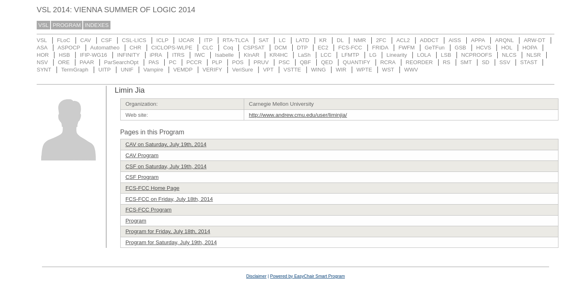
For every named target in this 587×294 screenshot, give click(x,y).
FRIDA (380, 48)
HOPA (529, 48)
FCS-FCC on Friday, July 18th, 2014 (169, 199)
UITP (104, 70)
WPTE (364, 70)
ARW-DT (534, 40)
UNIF (127, 70)
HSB (64, 55)
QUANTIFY (356, 62)
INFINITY (128, 55)
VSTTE (292, 70)
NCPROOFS (476, 55)
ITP (208, 40)
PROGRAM (67, 25)
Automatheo (104, 48)
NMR (360, 40)
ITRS (178, 55)
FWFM (406, 48)
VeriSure (242, 70)
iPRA (156, 55)
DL (340, 40)
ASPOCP (68, 48)
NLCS (509, 55)
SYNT (44, 70)
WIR (341, 70)
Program (136, 221)
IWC (199, 55)
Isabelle (224, 55)
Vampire (153, 70)
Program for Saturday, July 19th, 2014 (171, 242)
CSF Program (142, 177)
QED (327, 62)
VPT (268, 70)
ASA (42, 48)
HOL (506, 48)
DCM (280, 48)
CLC (207, 48)
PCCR (194, 62)
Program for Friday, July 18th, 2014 (168, 231)
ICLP (162, 40)
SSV (504, 62)
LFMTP (351, 55)
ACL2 (403, 40)
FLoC (64, 40)
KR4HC (278, 55)
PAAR (86, 62)
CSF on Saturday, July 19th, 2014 (166, 166)
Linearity (396, 55)
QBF (305, 62)
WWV (411, 70)
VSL (43, 25)
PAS (153, 62)
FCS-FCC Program (149, 210)
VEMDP (182, 70)
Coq (228, 48)
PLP (217, 62)
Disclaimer (256, 276)
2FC (381, 40)
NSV (42, 62)
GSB (460, 48)
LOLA (424, 55)
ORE (64, 62)
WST (388, 70)
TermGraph (74, 70)
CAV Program (142, 155)
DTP (302, 48)
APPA (478, 40)
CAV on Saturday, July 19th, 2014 (166, 144)
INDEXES (97, 25)
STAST (528, 62)
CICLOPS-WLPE (171, 48)
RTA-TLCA (236, 40)
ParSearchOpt (121, 62)
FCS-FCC (350, 48)
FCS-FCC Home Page (153, 188)
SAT (263, 40)
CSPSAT (253, 48)
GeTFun (435, 48)
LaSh (304, 55)
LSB (446, 55)
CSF (106, 40)
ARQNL (504, 40)
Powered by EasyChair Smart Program (307, 276)
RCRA (388, 62)
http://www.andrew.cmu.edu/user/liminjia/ (298, 115)
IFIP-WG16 (93, 55)
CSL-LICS (134, 40)
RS (446, 62)
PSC (284, 62)
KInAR (252, 55)
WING (318, 70)
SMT (466, 62)
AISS (454, 40)
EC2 (323, 48)
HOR (43, 55)
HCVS (483, 48)
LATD (302, 40)
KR (323, 40)
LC (282, 40)
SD (486, 62)
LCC (325, 55)
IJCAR (186, 40)
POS (237, 62)
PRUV (261, 62)
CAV (85, 40)
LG (373, 55)
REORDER (419, 62)
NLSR (533, 55)
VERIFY (212, 70)
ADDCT (429, 40)
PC (173, 62)
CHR (135, 48)
